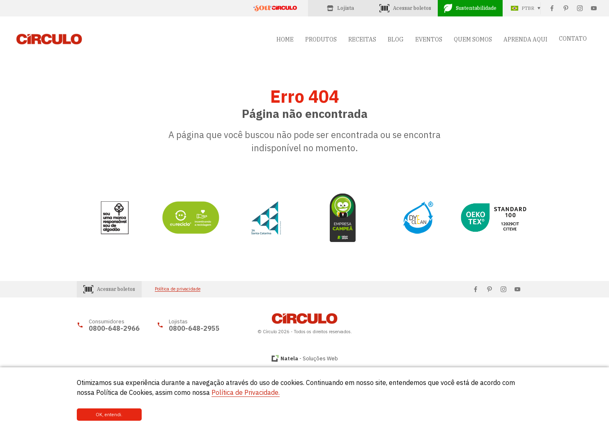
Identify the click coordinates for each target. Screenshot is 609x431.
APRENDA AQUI (525, 39)
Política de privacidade (177, 289)
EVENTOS (428, 39)
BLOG (396, 39)
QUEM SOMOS (473, 39)
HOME (285, 39)
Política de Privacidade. (245, 393)
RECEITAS (362, 39)
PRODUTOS (321, 39)
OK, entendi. (104, 414)
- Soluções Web (309, 358)
